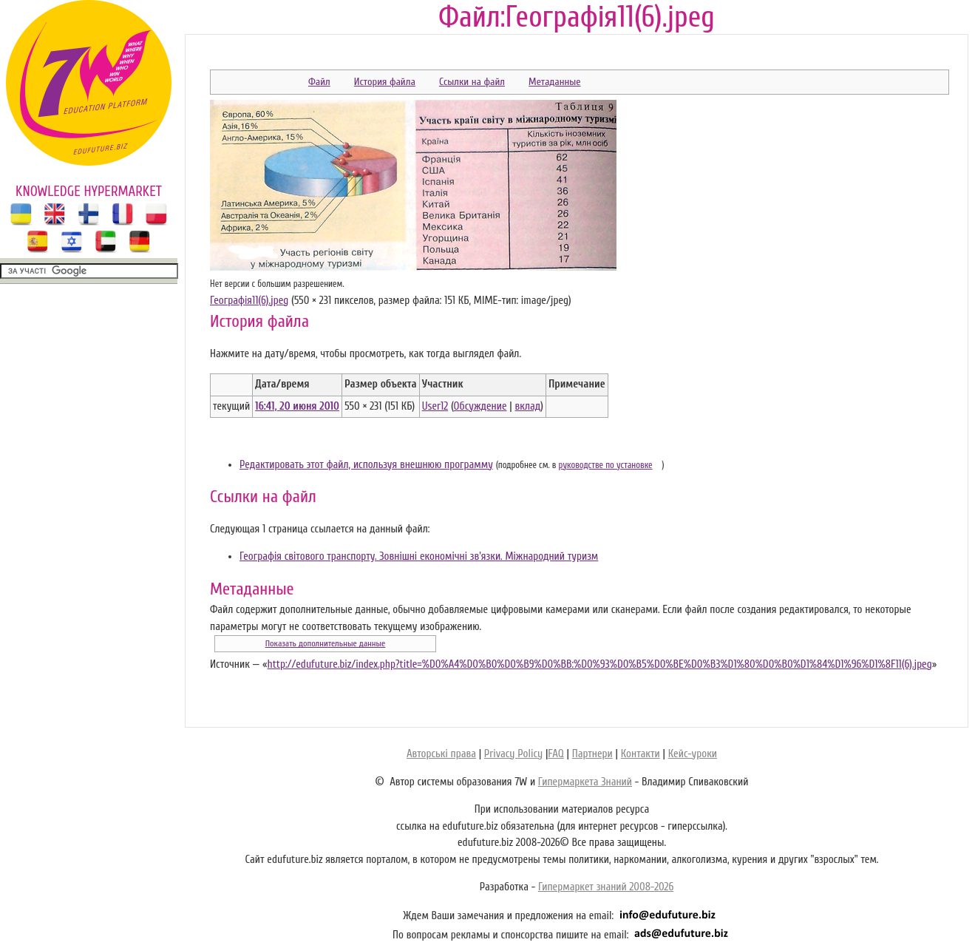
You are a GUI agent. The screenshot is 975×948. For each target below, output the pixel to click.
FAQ (555, 754)
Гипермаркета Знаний (585, 782)
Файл (319, 81)
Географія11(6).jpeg (249, 300)
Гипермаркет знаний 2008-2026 (605, 887)
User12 (435, 406)
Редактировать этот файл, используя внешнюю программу (366, 464)
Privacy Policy (513, 754)
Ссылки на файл (472, 81)
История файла (384, 81)
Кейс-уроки (692, 754)
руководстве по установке (606, 465)
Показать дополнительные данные (325, 643)
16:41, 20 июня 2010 (297, 406)
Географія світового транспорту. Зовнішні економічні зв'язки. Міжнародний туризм (418, 556)
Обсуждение (480, 406)
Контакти (640, 754)
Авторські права (441, 754)
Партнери (592, 754)
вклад (528, 406)
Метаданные (554, 81)
